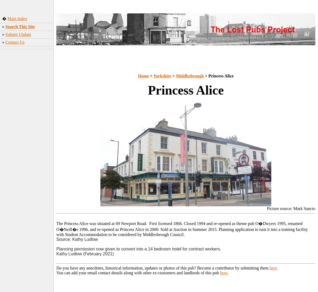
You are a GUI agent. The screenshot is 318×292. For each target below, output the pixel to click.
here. (224, 273)
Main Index (17, 18)
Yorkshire (162, 76)
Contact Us (15, 42)
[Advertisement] (27, 135)
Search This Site (20, 26)
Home (143, 76)
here (273, 268)
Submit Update (18, 34)
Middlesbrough (190, 76)
